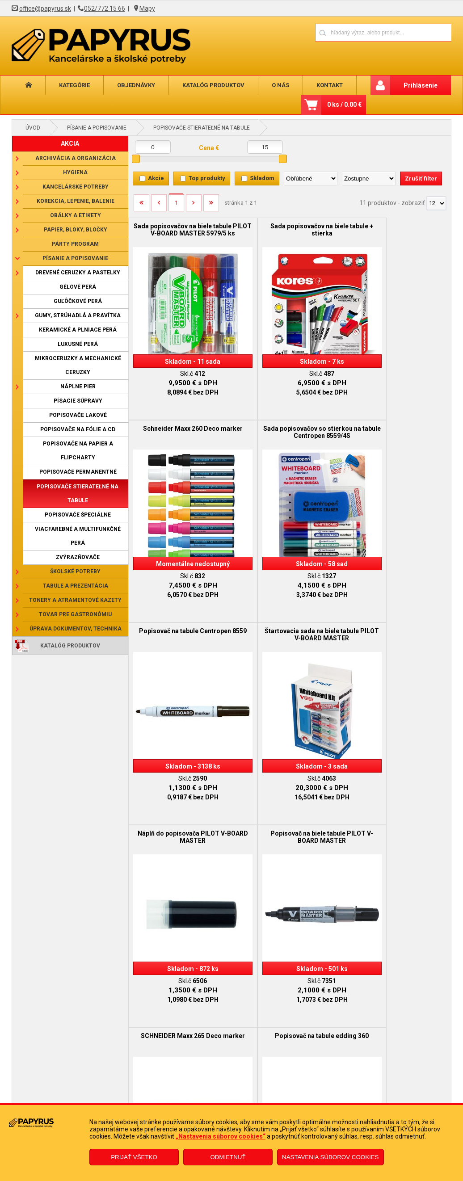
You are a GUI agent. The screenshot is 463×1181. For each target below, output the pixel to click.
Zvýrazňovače (78, 557)
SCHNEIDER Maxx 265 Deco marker (397, 616)
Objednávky (136, 85)
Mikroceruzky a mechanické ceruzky (78, 365)
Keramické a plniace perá (78, 330)
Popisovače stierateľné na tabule (201, 128)
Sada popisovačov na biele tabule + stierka (289, 230)
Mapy (147, 8)
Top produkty (207, 178)
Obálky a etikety (75, 215)
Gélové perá (77, 287)
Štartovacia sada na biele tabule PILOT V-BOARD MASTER (397, 423)
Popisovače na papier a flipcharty (78, 451)
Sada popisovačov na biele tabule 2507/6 (289, 810)
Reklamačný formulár (208, 1088)
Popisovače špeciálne (78, 515)
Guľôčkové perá (78, 301)
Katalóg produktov (213, 85)
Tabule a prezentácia (75, 586)
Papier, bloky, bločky (75, 230)
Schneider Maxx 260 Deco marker (397, 230)
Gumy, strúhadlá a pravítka (78, 315)
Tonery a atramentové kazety (75, 600)
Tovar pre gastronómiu (75, 614)
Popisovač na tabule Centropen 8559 (290, 423)
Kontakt (329, 85)
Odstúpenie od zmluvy (208, 1101)
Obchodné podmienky (98, 1088)
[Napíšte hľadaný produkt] (352, 32)
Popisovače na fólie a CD (77, 429)
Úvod (32, 128)
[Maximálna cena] (265, 147)
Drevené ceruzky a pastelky (77, 272)
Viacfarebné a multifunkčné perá (78, 536)
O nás (280, 85)
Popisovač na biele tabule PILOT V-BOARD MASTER (289, 616)
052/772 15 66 (104, 8)
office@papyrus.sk (45, 8)
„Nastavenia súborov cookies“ (220, 1136)
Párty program (75, 244)
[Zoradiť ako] (369, 178)
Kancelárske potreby (75, 187)
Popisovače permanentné (78, 472)
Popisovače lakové (78, 415)
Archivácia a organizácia (75, 158)
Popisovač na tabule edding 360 (182, 806)
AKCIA (70, 143)
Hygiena (75, 172)
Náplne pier (78, 386)
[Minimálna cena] (153, 147)
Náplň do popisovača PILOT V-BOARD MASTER (182, 616)
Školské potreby (75, 571)
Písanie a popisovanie (96, 128)
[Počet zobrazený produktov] (436, 203)
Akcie (156, 178)
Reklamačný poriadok (97, 1101)
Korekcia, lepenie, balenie (75, 201)
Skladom (262, 178)
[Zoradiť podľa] (310, 178)
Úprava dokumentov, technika (75, 629)
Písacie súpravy (78, 401)
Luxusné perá (78, 344)
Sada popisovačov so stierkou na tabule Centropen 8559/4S (182, 423)
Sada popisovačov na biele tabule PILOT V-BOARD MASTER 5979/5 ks (182, 233)
